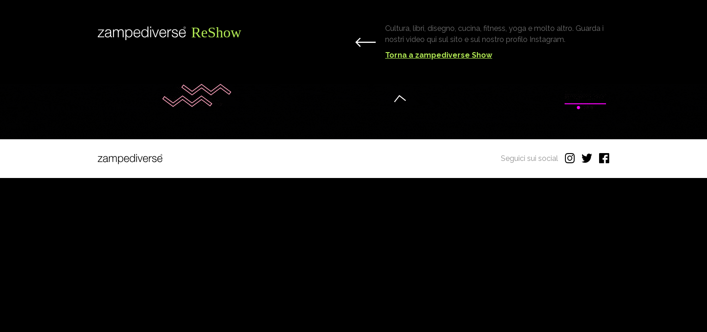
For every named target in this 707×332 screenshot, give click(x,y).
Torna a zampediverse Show (438, 55)
